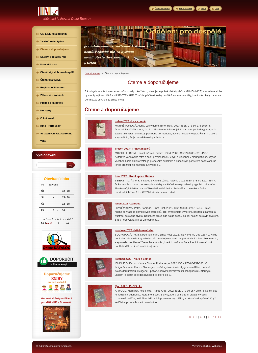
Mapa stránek (185, 8)
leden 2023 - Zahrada (127, 203)
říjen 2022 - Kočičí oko (128, 286)
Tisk (217, 8)
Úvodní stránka (92, 73)
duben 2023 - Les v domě (130, 121)
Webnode (217, 346)
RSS (203, 8)
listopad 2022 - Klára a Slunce (133, 258)
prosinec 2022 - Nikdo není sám (134, 230)
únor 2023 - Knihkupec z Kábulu (134, 176)
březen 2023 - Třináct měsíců (132, 148)
